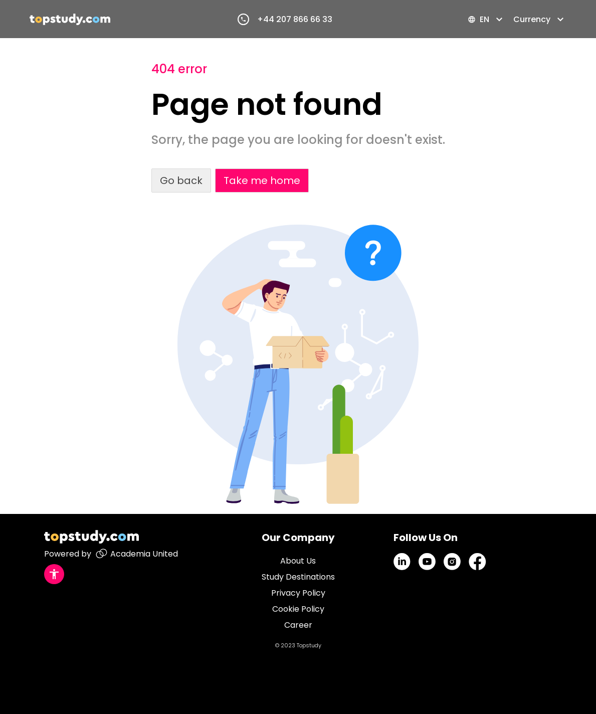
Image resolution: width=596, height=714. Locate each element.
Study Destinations (298, 577)
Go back (181, 180)
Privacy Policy (298, 593)
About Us (298, 561)
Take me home (262, 180)
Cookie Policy (298, 609)
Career (298, 625)
